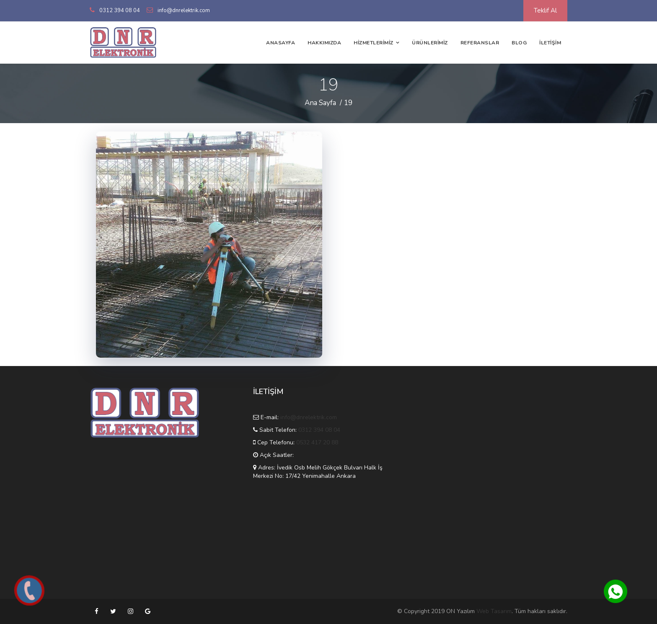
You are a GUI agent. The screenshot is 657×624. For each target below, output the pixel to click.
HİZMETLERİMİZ (373, 42)
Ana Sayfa (320, 103)
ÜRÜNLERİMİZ (430, 42)
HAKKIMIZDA (324, 42)
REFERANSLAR (479, 42)
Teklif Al (545, 10)
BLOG (519, 42)
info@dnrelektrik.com (184, 10)
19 (348, 103)
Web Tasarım (494, 611)
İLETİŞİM (550, 42)
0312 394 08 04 (119, 10)
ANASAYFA (280, 42)
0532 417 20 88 (317, 442)
